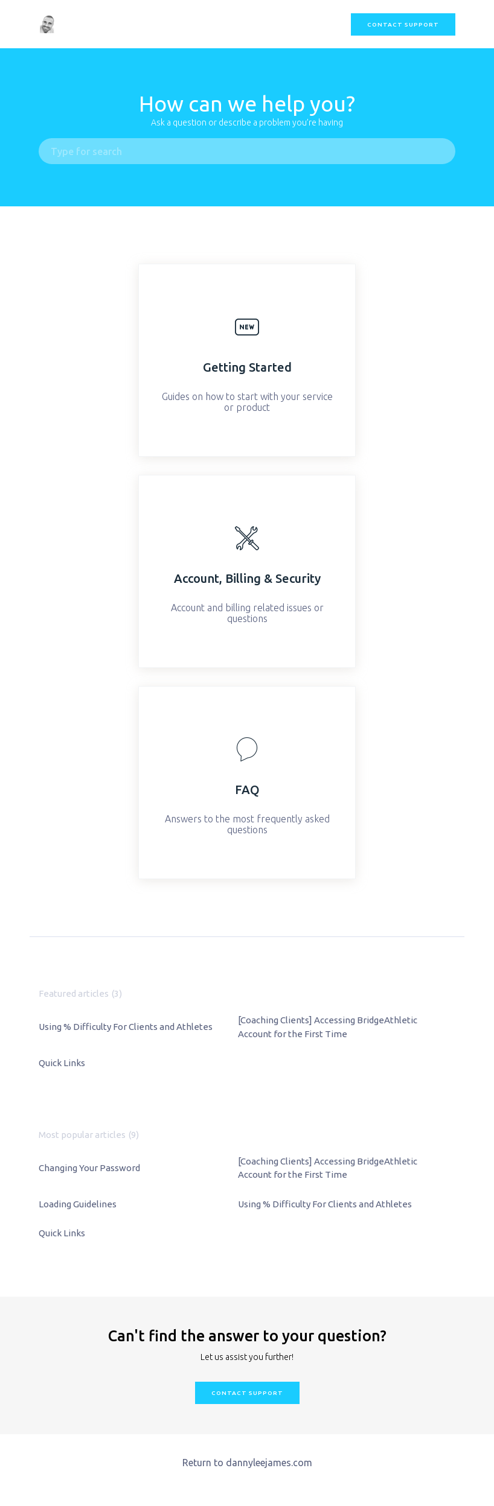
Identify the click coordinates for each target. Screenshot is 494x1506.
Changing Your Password (89, 1168)
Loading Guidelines (78, 1204)
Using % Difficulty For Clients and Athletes (126, 1026)
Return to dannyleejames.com (247, 1462)
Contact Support (403, 24)
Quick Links (62, 1063)
